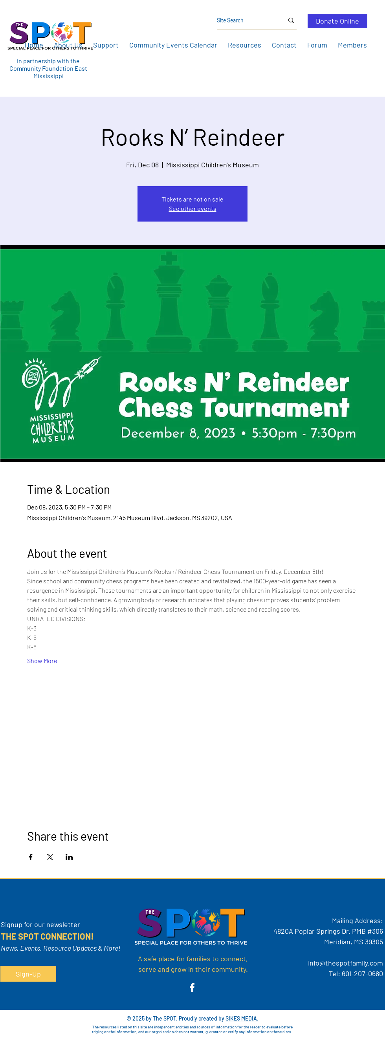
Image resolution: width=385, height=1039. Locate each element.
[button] (68, 45)
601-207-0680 (362, 973)
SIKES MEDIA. (242, 1018)
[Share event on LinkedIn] (69, 857)
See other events (192, 208)
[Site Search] (244, 20)
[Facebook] (192, 987)
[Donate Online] (337, 21)
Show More (42, 660)
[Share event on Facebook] (31, 857)
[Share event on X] (50, 857)
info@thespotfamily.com (345, 962)
